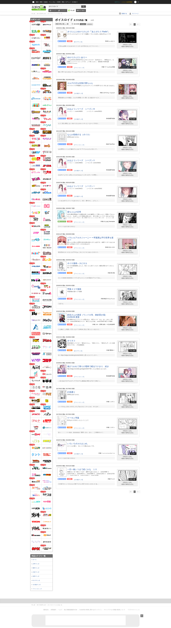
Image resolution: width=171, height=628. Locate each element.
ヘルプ (60, 609)
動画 (37, 2)
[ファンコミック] (79, 67)
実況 (63, 2)
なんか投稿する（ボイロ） (79, 134)
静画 (41, 2)
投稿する (124, 13)
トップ (54, 10)
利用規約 (53, 609)
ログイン (117, 2)
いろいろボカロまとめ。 (78, 444)
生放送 (46, 2)
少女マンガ (36, 572)
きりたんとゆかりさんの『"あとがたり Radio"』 (88, 32)
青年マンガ (36, 568)
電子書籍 (81, 10)
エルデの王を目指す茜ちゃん (80, 83)
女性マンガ (36, 576)
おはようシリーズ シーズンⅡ (81, 160)
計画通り (71, 392)
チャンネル (52, 2)
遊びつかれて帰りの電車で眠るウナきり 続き (88, 366)
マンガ (72, 10)
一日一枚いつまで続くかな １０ (82, 469)
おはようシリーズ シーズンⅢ (81, 109)
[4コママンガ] (78, 42)
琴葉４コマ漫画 (74, 289)
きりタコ (71, 341)
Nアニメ (68, 2)
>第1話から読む (127, 44)
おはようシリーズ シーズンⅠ (81, 186)
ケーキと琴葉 (73, 418)
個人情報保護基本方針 (70, 609)
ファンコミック (37, 589)
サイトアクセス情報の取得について (114, 609)
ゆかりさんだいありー (77, 57)
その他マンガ (37, 584)
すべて (35, 559)
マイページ (135, 13)
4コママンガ (36, 580)
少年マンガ (36, 564)
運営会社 (46, 609)
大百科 (59, 2)
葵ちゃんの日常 (74, 212)
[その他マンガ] (78, 93)
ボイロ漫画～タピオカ (77, 263)
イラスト (63, 10)
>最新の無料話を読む (127, 46)
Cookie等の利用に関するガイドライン (90, 609)
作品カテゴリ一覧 (38, 556)
